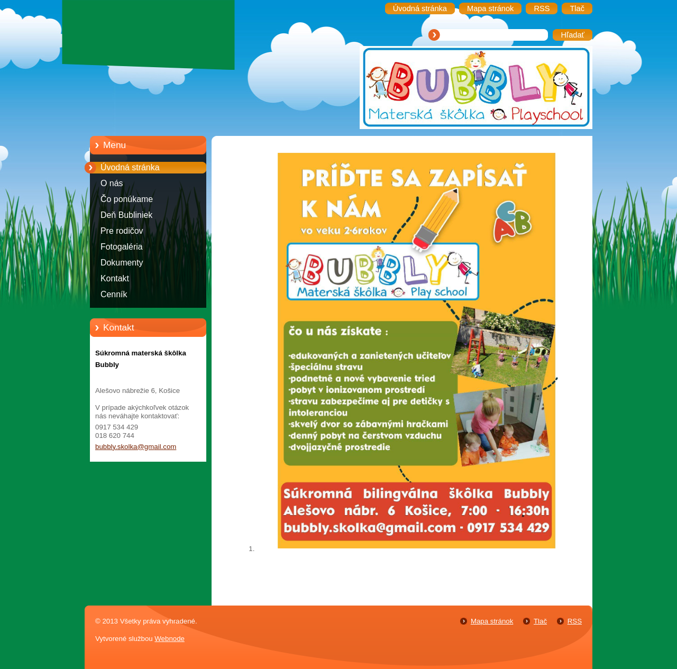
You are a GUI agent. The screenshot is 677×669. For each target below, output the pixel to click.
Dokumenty (121, 262)
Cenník (113, 294)
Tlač (540, 621)
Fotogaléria (121, 246)
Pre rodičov (121, 230)
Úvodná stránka (130, 167)
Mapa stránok (492, 621)
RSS (575, 621)
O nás (111, 183)
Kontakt (114, 278)
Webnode (169, 639)
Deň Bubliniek (126, 214)
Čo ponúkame (126, 199)
